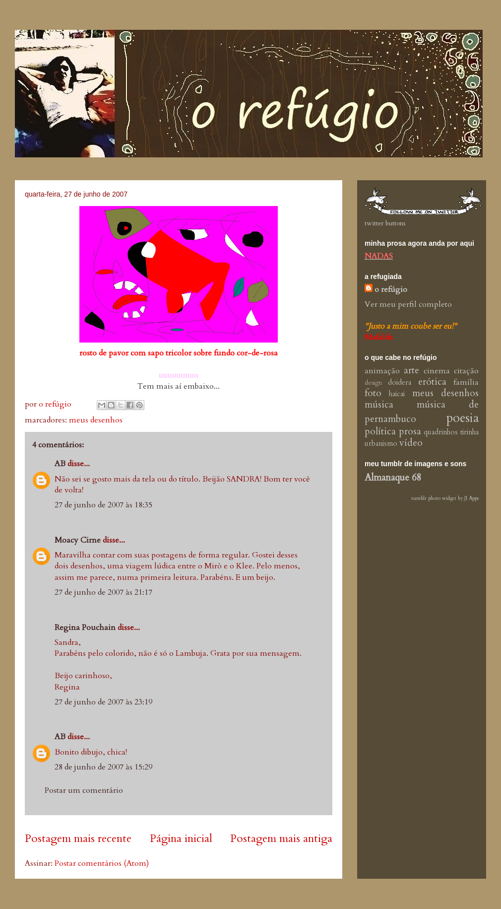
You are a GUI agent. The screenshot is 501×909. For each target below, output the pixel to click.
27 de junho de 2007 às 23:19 (103, 702)
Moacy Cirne (78, 540)
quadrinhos (441, 432)
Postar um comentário (84, 790)
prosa (410, 431)
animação (382, 370)
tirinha (469, 432)
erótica (432, 381)
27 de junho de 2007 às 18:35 (103, 504)
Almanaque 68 (393, 477)
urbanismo (381, 443)
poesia (462, 418)
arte (411, 370)
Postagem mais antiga (281, 838)
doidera (399, 382)
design (373, 382)
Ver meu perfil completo (408, 304)
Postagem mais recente (78, 838)
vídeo (411, 442)
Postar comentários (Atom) (102, 863)
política (380, 431)
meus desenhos (96, 420)
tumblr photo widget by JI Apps (445, 498)
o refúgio (391, 289)
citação (466, 370)
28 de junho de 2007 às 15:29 (103, 767)
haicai (397, 394)
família (466, 382)
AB (60, 463)
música (379, 404)
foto (373, 393)
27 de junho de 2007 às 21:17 (103, 592)
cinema (437, 370)
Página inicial (181, 838)
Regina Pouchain (85, 627)
